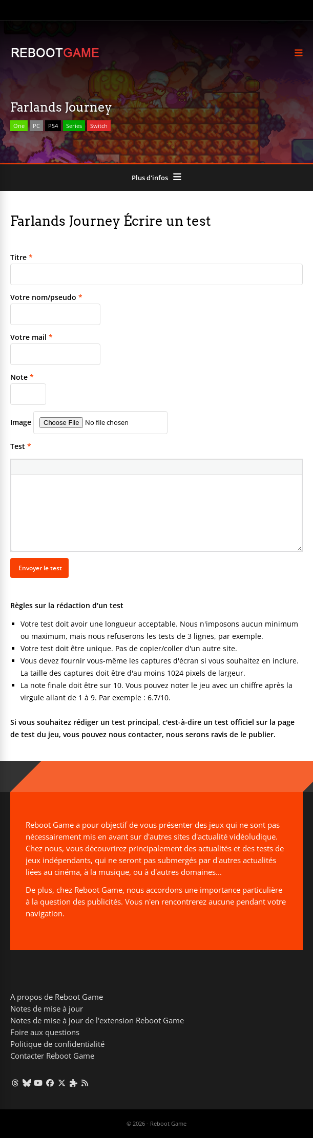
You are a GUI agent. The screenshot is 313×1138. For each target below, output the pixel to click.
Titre (21, 257)
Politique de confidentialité (57, 1044)
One (19, 126)
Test (20, 446)
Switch (99, 126)
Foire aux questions (44, 1032)
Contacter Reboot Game (52, 1055)
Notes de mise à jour (46, 1008)
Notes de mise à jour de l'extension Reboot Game (97, 1020)
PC (36, 126)
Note (22, 377)
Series (74, 126)
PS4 (53, 126)
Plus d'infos (150, 177)
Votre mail (31, 337)
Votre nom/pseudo (46, 297)
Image (20, 422)
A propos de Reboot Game (56, 997)
